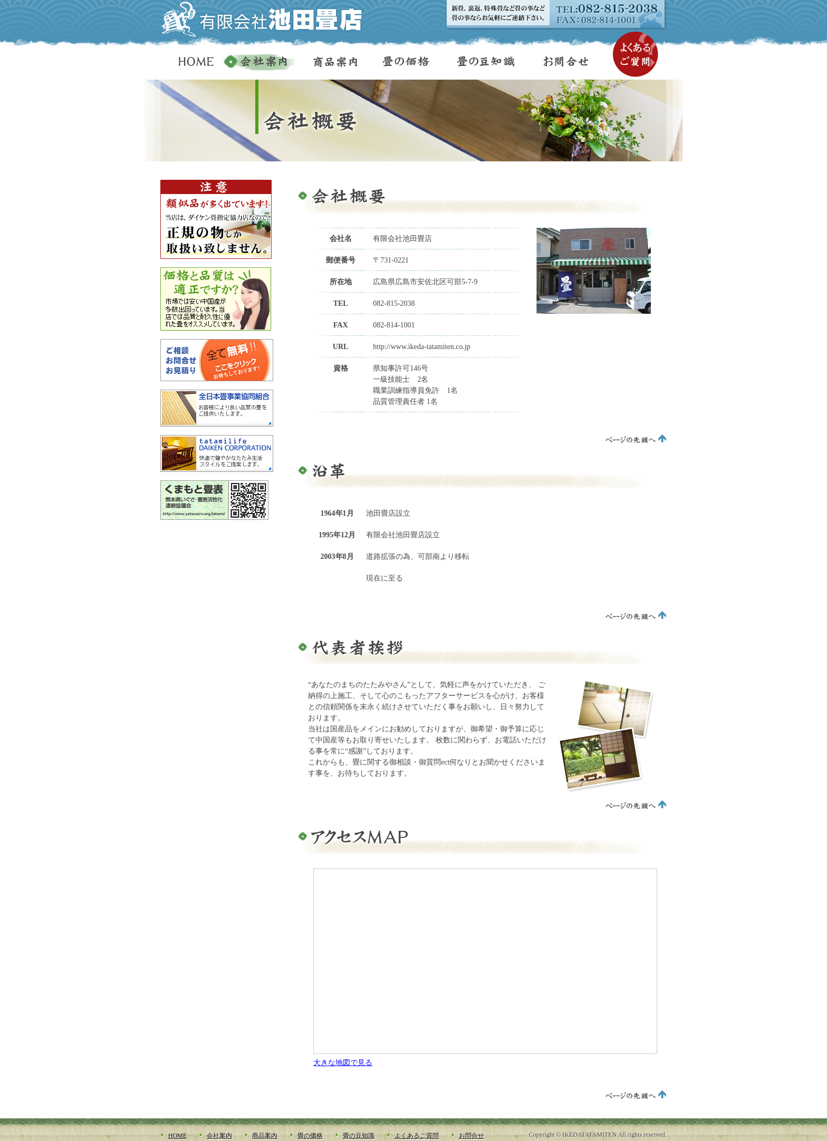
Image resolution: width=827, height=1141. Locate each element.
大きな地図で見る (342, 1063)
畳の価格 (401, 63)
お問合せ (563, 63)
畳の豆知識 (481, 63)
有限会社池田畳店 (268, 19)
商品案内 (330, 63)
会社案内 (258, 63)
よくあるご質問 (635, 54)
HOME (191, 63)
